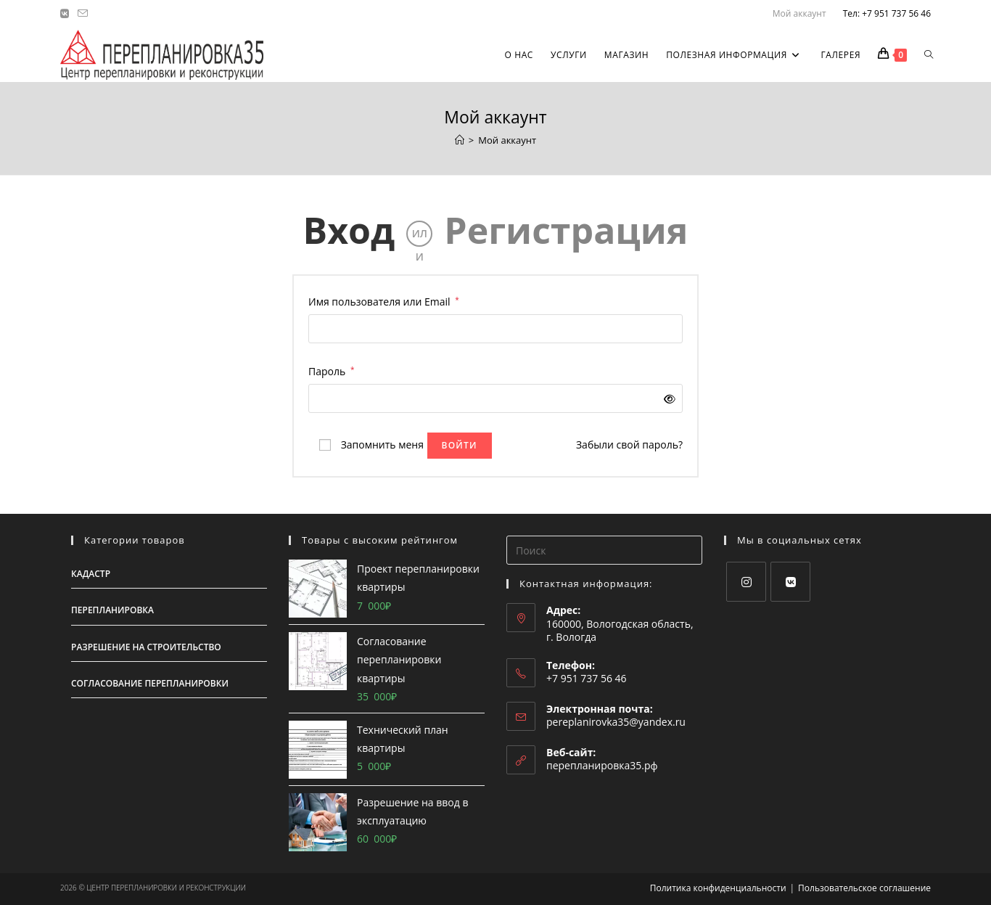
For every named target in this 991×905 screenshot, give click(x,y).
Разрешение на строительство (146, 647)
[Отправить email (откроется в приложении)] (82, 14)
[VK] (790, 582)
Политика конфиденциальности (718, 888)
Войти (459, 445)
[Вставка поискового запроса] (604, 550)
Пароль (331, 370)
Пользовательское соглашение (864, 888)
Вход (349, 230)
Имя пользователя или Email (383, 300)
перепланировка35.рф (602, 765)
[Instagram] (746, 582)
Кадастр (90, 574)
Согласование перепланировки (150, 683)
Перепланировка (112, 610)
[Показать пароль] (667, 399)
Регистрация (566, 230)
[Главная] (459, 140)
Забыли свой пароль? (629, 444)
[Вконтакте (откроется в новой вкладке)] (66, 14)
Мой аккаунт (799, 13)
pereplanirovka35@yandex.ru (616, 722)
